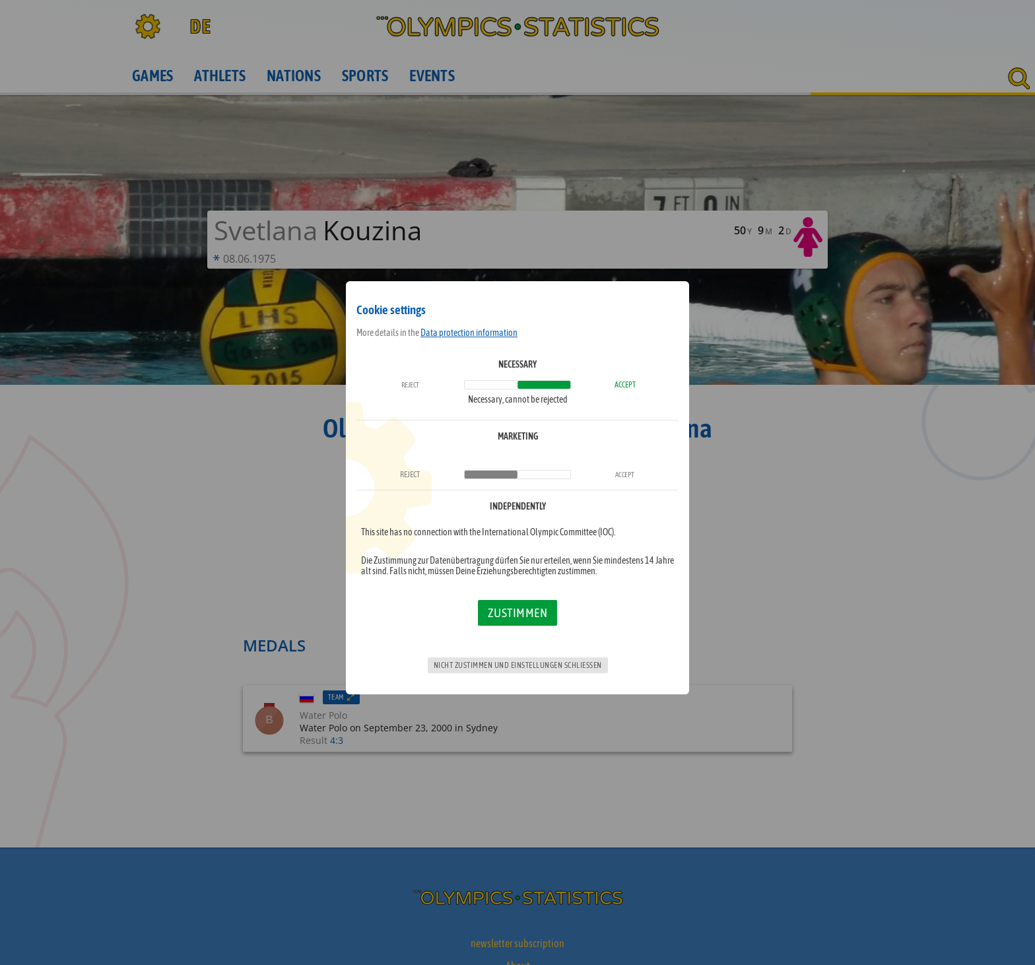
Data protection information (469, 332)
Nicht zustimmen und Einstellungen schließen (518, 665)
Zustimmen (518, 612)
